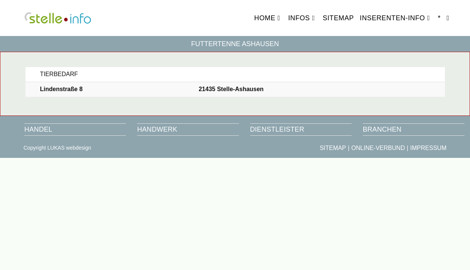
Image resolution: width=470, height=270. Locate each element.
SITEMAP (333, 148)
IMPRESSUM (428, 148)
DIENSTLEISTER (277, 129)
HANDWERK (157, 129)
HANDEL (38, 129)
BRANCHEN (382, 129)
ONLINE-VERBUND (378, 148)
